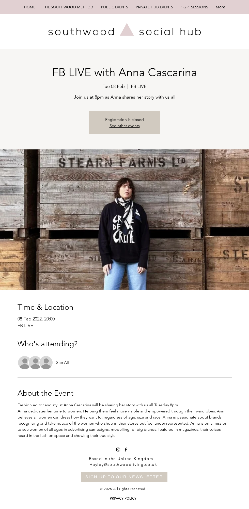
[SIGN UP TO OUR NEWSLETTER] (124, 477)
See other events (125, 125)
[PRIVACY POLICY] (123, 498)
